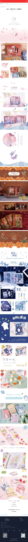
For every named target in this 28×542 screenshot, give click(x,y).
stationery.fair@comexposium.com (6, 525)
